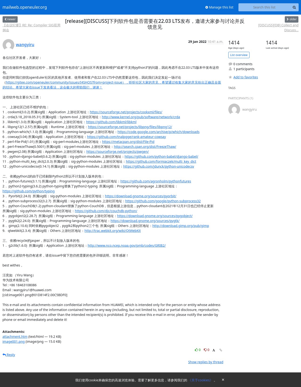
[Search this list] (264, 7)
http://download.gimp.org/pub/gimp (180, 225)
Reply (9, 354)
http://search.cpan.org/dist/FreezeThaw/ (145, 146)
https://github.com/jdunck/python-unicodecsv (158, 166)
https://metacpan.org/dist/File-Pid (128, 141)
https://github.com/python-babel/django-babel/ (161, 156)
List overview (239, 55)
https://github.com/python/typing (29, 191)
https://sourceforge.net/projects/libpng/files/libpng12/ (130, 127)
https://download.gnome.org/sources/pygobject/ (155, 216)
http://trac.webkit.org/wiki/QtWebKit (112, 230)
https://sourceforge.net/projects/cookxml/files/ (126, 112)
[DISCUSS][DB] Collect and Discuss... (278, 27)
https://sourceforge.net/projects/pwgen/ (117, 151)
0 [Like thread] (198, 349)
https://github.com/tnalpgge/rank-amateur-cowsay (126, 136)
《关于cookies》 (201, 380)
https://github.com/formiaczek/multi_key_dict (161, 161)
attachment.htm (15, 336)
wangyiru (25, 44)
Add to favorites (243, 77)
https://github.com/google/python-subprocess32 (163, 201)
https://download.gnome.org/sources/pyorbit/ (140, 196)
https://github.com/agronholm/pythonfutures (155, 181)
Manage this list (219, 7)
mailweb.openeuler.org (25, 7)
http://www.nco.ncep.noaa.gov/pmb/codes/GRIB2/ (127, 245)
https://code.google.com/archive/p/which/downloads (159, 131)
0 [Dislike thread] (207, 349)
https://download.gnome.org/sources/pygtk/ (145, 220)
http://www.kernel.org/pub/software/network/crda (141, 117)
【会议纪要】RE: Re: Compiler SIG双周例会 (31, 27)
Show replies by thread (205, 362)
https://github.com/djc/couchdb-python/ (106, 211)
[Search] (294, 7)
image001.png (14, 341)
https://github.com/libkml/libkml (111, 122)
